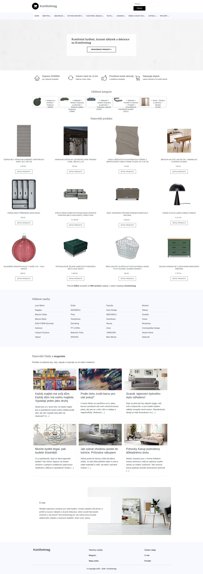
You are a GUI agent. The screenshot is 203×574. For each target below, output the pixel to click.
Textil (109, 16)
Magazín (92, 555)
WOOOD (74, 337)
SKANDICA (76, 310)
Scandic (145, 314)
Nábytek (46, 16)
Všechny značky (96, 550)
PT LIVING (75, 328)
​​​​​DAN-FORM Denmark (44, 323)
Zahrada (120, 16)
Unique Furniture (42, 333)
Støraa (145, 310)
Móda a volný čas (136, 16)
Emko (73, 305)
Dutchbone (111, 319)
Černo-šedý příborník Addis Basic (23, 213)
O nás (147, 555)
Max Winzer (111, 337)
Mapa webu (94, 561)
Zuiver (144, 319)
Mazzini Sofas (41, 314)
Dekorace (58, 16)
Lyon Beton (40, 305)
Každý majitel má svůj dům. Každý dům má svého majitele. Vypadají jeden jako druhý (54, 397)
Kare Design (111, 310)
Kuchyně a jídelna (94, 16)
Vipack (38, 337)
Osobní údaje (150, 550)
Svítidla (151, 16)
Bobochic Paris (77, 333)
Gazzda (109, 305)
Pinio (73, 314)
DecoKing (75, 323)
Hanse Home (147, 333)
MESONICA (111, 314)
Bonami (145, 305)
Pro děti (163, 16)
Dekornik (146, 337)
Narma (109, 323)
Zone (108, 328)
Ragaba (38, 310)
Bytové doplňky (75, 16)
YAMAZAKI (111, 333)
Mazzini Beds (40, 319)
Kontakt (147, 561)
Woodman (146, 323)
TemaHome (76, 319)
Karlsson (38, 328)
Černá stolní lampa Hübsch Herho (179, 213)
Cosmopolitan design (151, 328)
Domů (36, 16)
